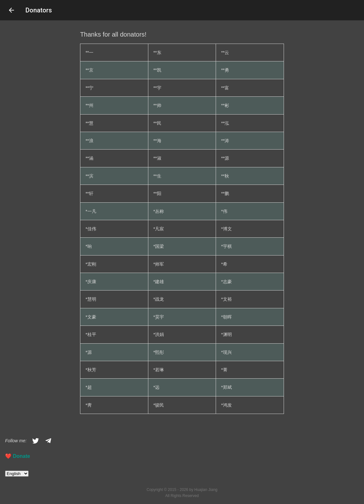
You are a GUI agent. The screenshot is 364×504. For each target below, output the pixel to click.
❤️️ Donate (17, 456)
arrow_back (11, 10)
